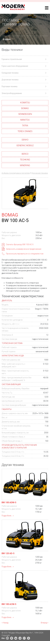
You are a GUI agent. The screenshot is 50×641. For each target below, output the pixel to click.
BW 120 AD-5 (8, 553)
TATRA (25, 125)
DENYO (25, 139)
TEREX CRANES (25, 131)
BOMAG (25, 108)
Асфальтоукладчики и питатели (16, 173)
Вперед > (44, 623)
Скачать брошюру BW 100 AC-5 (19, 244)
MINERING (25, 165)
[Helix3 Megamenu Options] (46, 8)
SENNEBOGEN (25, 114)
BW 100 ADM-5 (9, 502)
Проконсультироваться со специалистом (24, 254)
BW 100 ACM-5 (9, 604)
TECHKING (25, 159)
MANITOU (25, 120)
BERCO (25, 154)
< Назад (5, 623)
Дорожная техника (39, 173)
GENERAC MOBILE (25, 145)
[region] (25, 29)
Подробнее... (7, 516)
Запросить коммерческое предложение (23, 249)
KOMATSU (25, 102)
